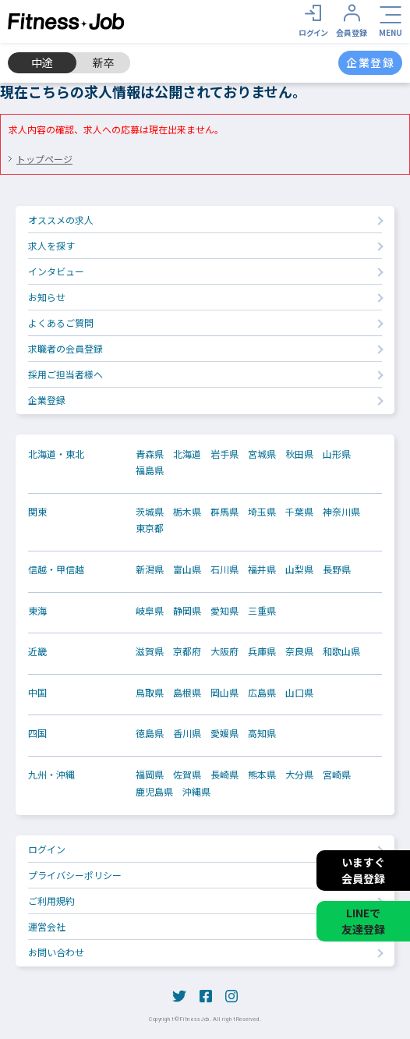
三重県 (262, 611)
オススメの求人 (61, 219)
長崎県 (224, 774)
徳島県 (150, 733)
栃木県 (187, 511)
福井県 (262, 569)
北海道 (187, 454)
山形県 (337, 454)
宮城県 (262, 454)
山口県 (299, 692)
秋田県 (299, 454)
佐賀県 (187, 774)
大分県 (299, 774)
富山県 (187, 569)
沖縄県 (196, 791)
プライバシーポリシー (75, 874)
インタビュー (56, 271)
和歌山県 (341, 651)
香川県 (187, 733)
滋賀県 (150, 651)
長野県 (337, 569)
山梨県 (299, 569)
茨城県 (150, 511)
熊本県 (262, 774)
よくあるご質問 (61, 322)
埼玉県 (262, 511)
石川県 (224, 569)
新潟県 (150, 569)
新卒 (104, 62)
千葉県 (299, 511)
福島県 (150, 470)
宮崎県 (337, 774)
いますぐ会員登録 (363, 870)
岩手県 (224, 454)
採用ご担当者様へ (65, 374)
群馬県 (224, 511)
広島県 (262, 692)
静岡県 (187, 611)
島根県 (187, 692)
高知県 (262, 733)
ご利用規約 (51, 900)
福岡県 (150, 774)
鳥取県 (150, 692)
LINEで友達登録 (363, 921)
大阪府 (224, 651)
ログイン (46, 849)
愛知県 (224, 611)
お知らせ (46, 296)
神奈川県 (341, 511)
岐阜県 (150, 611)
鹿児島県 (154, 791)
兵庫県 (262, 651)
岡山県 (224, 692)
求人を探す (51, 245)
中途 (42, 62)
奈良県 (299, 651)
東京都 (150, 528)
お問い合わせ (56, 952)
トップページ (44, 158)
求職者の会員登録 (65, 348)
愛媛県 (224, 733)
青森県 (150, 454)
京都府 (187, 651)
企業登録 (46, 399)
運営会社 (46, 926)
